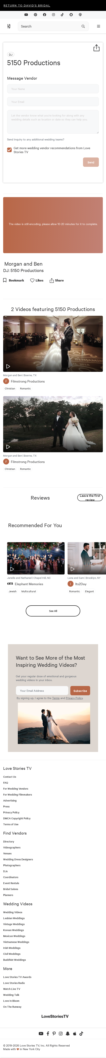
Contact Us (9, 776)
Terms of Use (10, 824)
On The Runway (12, 1006)
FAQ (5, 782)
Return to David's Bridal (27, 5)
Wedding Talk (11, 995)
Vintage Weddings (14, 924)
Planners (8, 895)
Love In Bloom (11, 1001)
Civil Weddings (11, 954)
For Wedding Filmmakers (17, 794)
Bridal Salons (10, 889)
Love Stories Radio (14, 983)
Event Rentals (11, 883)
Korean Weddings (13, 930)
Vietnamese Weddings (16, 942)
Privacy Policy (74, 698)
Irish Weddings (11, 948)
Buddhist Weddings (14, 960)
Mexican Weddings (14, 936)
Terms (56, 698)
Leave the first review (90, 497)
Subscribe (80, 691)
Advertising (10, 800)
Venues (7, 853)
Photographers (11, 865)
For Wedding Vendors (15, 788)
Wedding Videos (12, 912)
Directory (8, 841)
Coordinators (10, 877)
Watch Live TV (11, 989)
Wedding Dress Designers (18, 859)
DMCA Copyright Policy (17, 818)
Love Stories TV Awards (17, 977)
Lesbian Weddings (14, 918)
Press (6, 806)
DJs (5, 871)
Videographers (11, 847)
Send (91, 162)
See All (53, 611)
